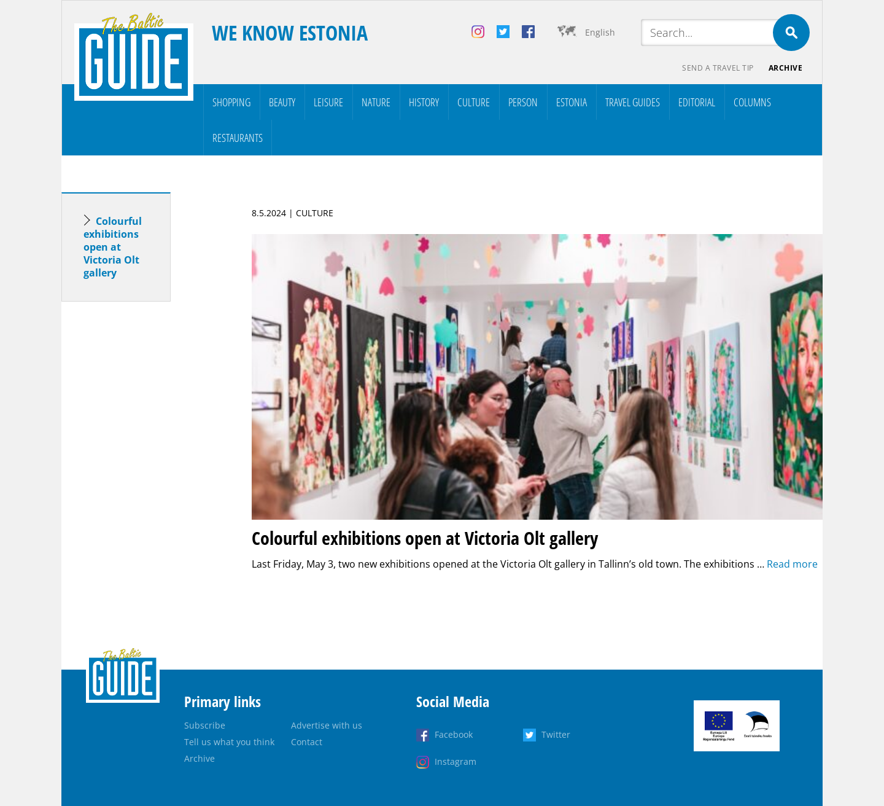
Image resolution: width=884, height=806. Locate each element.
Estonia (571, 102)
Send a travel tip (718, 68)
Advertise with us (326, 725)
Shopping (231, 102)
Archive (786, 68)
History (424, 102)
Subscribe (204, 725)
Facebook (454, 734)
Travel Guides (632, 102)
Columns (752, 102)
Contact (306, 742)
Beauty (282, 102)
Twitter (555, 734)
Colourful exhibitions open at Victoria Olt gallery (112, 247)
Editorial (696, 102)
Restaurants (237, 137)
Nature (376, 102)
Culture (473, 102)
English (600, 32)
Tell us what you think (229, 742)
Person (523, 102)
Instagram (455, 761)
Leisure (328, 102)
